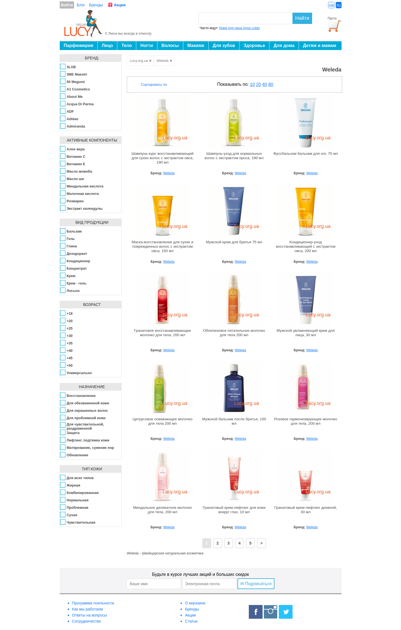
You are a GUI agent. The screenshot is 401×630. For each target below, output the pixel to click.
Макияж (195, 45)
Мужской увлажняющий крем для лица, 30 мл (306, 332)
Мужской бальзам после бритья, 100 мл (234, 421)
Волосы (170, 45)
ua (331, 5)
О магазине (195, 603)
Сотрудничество (86, 621)
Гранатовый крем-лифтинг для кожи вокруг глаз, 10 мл (234, 509)
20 (258, 84)
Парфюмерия (78, 45)
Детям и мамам (319, 45)
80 (270, 84)
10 (252, 84)
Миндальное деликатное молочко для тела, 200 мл (162, 509)
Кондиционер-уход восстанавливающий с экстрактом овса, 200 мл (305, 246)
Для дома (284, 45)
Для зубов (224, 45)
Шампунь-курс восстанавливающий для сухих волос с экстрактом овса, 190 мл (162, 157)
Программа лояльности (93, 603)
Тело (126, 45)
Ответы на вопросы (89, 615)
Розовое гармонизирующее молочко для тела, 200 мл (305, 421)
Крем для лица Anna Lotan (239, 28)
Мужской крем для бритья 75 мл (234, 242)
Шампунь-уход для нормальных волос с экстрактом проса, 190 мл (233, 155)
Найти (302, 18)
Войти (67, 5)
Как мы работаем (87, 609)
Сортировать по (154, 84)
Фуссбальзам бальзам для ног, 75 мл (305, 153)
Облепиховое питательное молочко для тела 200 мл (234, 332)
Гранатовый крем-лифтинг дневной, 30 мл (305, 509)
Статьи (191, 621)
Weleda (168, 173)
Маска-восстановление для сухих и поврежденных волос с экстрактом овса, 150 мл (162, 246)
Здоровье (254, 45)
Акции (120, 5)
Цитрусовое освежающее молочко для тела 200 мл (163, 421)
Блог (81, 5)
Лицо (107, 45)
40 (264, 84)
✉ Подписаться (255, 583)
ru (338, 5)
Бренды (96, 5)
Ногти (146, 45)
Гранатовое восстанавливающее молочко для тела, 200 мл (162, 332)
